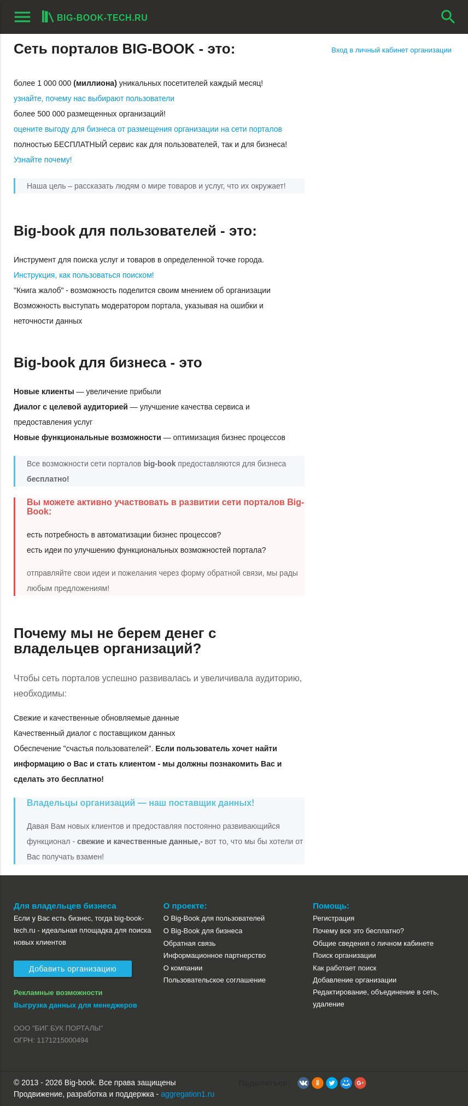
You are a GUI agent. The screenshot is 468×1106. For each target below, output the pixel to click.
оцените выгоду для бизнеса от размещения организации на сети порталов (148, 129)
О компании (183, 968)
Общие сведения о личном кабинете (373, 943)
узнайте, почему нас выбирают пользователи (94, 98)
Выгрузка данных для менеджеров (75, 1005)
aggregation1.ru (187, 1094)
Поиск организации (344, 955)
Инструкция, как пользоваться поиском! (84, 275)
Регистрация (333, 918)
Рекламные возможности (58, 992)
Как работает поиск (344, 968)
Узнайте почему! (43, 159)
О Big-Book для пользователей (214, 918)
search (448, 17)
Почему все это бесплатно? (358, 931)
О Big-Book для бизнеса (203, 931)
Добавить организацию (72, 968)
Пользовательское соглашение (214, 980)
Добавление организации (354, 980)
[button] (303, 1083)
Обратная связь (189, 943)
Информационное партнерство (214, 955)
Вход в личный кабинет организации (391, 50)
